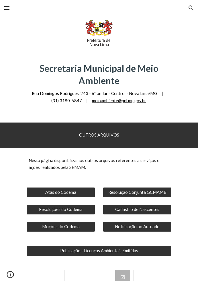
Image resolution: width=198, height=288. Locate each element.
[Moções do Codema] (61, 226)
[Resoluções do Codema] (61, 209)
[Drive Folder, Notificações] (98, 275)
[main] (99, 83)
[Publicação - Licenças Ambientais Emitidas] (99, 250)
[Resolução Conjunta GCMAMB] (137, 192)
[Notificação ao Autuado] (137, 226)
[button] (7, 8)
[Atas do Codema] (61, 192)
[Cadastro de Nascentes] (137, 209)
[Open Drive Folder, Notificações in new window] (122, 277)
